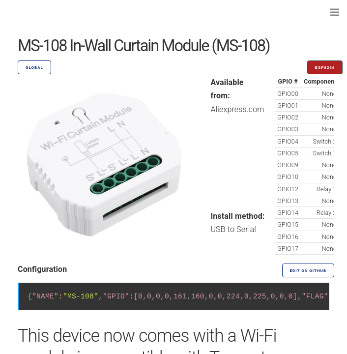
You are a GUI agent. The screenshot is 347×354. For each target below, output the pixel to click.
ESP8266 (325, 67)
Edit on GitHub (308, 270)
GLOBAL (34, 67)
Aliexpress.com (237, 109)
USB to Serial (233, 229)
